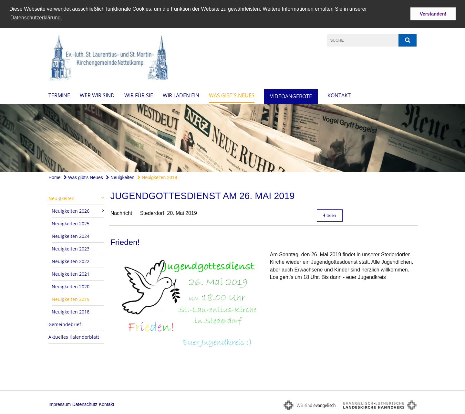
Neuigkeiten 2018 (70, 311)
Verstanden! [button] (433, 13)
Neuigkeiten (120, 176)
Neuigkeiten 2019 (157, 176)
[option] (232, 137)
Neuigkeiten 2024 (70, 235)
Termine (59, 94)
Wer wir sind (97, 94)
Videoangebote (291, 95)
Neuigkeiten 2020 (70, 286)
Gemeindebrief (64, 324)
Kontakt (339, 94)
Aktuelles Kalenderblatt (73, 336)
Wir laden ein (181, 94)
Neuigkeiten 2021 (70, 273)
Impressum (59, 404)
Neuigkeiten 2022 (70, 261)
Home (54, 176)
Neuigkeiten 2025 (70, 223)
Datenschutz (85, 404)
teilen (329, 215)
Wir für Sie (138, 94)
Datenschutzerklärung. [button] (36, 17)
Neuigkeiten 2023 (70, 248)
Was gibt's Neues (231, 94)
